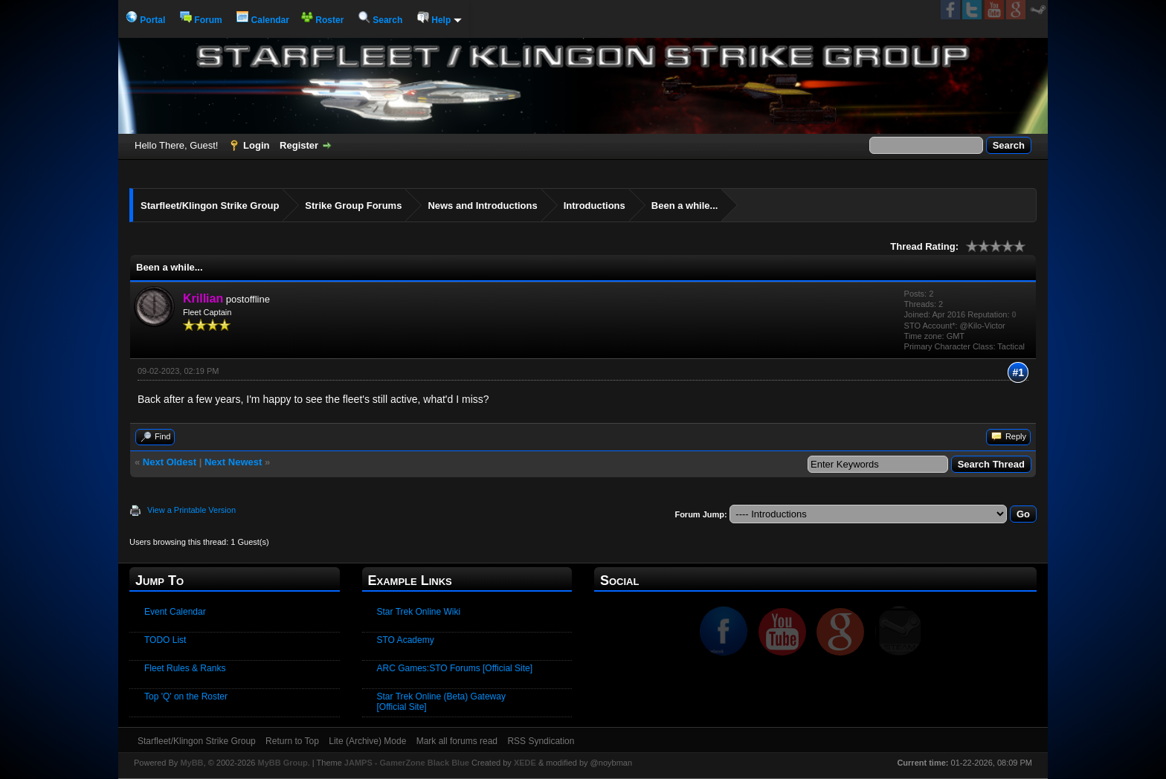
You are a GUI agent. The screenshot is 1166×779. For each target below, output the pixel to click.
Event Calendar (175, 612)
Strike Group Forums (353, 205)
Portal (145, 20)
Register (299, 145)
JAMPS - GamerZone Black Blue (406, 762)
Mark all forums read (456, 741)
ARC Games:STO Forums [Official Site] (455, 668)
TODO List (165, 640)
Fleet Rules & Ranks (184, 668)
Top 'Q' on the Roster (186, 696)
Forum (201, 20)
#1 (1018, 372)
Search (380, 20)
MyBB (191, 762)
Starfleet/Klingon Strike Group (210, 205)
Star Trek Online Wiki (419, 612)
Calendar (262, 20)
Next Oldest (169, 462)
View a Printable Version (191, 509)
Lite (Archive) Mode (367, 741)
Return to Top (292, 741)
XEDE (525, 762)
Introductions (594, 205)
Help (439, 20)
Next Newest (233, 462)
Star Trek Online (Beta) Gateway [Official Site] (441, 701)
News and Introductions (482, 205)
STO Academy (405, 640)
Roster (322, 20)
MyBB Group (282, 762)
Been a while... (684, 205)
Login (256, 145)
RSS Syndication (540, 741)
